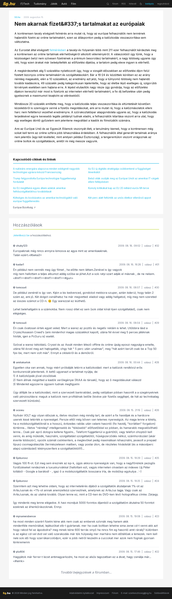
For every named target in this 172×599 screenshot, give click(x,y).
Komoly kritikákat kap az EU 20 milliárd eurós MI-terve (118, 188)
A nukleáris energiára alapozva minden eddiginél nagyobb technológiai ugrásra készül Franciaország (46, 170)
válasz (147, 245)
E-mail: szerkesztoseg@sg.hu (136, 593)
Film (73, 3)
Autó (64, 3)
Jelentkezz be (21, 235)
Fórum (115, 593)
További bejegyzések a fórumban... (86, 572)
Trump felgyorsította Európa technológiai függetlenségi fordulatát (44, 180)
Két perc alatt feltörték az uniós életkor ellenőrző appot (119, 197)
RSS (124, 3)
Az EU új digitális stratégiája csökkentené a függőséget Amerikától (119, 170)
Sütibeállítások (161, 593)
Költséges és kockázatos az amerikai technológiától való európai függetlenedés (45, 199)
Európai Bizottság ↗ (24, 207)
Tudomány (40, 3)
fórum (115, 3)
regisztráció (163, 3)
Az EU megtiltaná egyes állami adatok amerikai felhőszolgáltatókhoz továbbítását (39, 190)
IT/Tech (24, 3)
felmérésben (58, 50)
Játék (53, 3)
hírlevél (132, 3)
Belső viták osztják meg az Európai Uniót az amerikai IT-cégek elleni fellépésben (123, 180)
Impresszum (103, 593)
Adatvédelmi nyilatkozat (81, 593)
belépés (149, 3)
